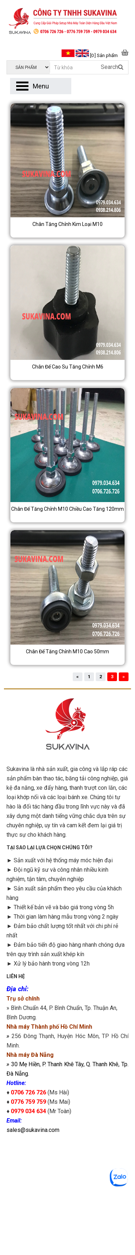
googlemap (67, 1189)
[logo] (67, 21)
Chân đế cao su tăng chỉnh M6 (67, 367)
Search (112, 67)
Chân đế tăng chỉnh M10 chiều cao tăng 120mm (67, 509)
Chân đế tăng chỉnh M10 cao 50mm (67, 651)
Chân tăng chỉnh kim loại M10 (67, 224)
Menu (41, 86)
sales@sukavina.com (32, 1130)
